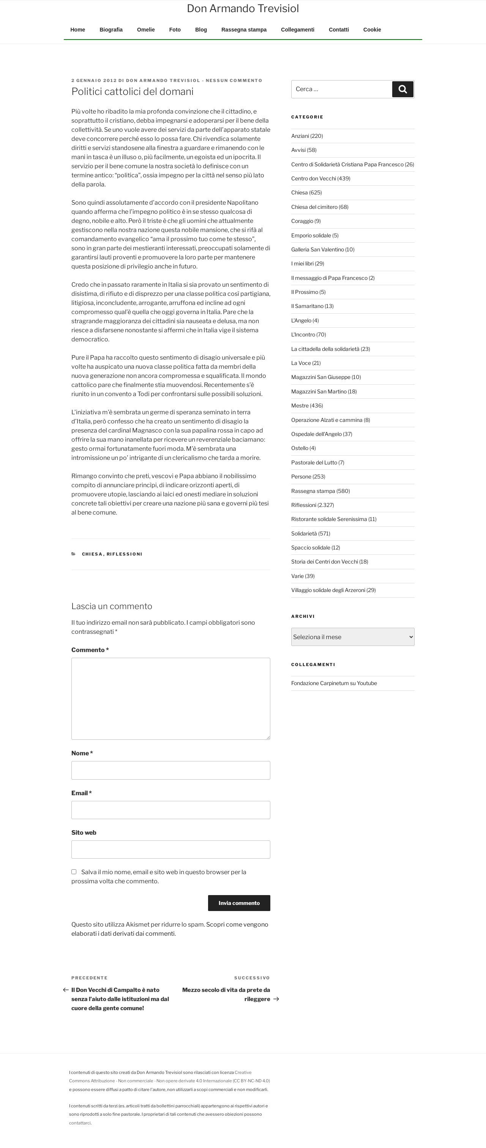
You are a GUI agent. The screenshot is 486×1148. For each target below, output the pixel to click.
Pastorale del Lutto (314, 462)
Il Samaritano (307, 306)
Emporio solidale (311, 235)
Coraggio (302, 221)
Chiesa (92, 554)
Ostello (299, 448)
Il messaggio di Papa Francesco (329, 278)
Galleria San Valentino (317, 249)
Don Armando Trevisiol (163, 80)
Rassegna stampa (244, 30)
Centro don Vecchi (313, 178)
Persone (301, 476)
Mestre (300, 405)
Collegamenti (297, 30)
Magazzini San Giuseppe (320, 377)
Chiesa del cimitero (314, 207)
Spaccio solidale (310, 547)
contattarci (80, 1123)
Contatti (339, 30)
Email (81, 793)
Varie (297, 576)
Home (78, 30)
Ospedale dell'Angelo (316, 434)
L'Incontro (303, 334)
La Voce (301, 363)
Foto (175, 30)
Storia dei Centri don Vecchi (324, 561)
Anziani (300, 136)
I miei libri (302, 263)
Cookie (372, 30)
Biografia (111, 30)
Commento (90, 650)
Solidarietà (304, 533)
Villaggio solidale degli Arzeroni (328, 590)
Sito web (83, 832)
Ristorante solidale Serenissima (329, 519)
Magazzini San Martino (319, 391)
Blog (201, 30)
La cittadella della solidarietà (325, 349)
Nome (82, 753)
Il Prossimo (304, 292)
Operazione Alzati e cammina (327, 420)
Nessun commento (234, 80)
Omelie (146, 30)
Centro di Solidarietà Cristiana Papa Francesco (347, 164)
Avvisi (298, 150)
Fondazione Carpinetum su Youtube (334, 683)
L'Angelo (301, 320)
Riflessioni (125, 554)
